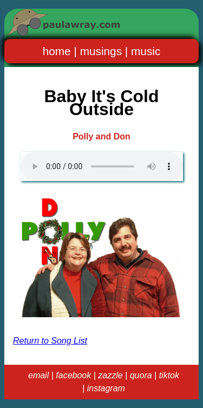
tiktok (169, 375)
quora (141, 375)
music (145, 51)
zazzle (110, 375)
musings (101, 51)
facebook (73, 375)
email (38, 375)
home (57, 51)
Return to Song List (50, 340)
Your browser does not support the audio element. (102, 166)
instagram (106, 388)
